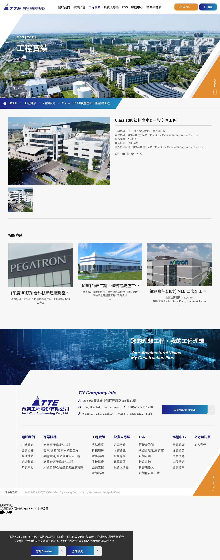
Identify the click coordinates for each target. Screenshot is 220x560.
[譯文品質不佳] (8, 512)
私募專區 (120, 464)
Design (107, 494)
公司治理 (120, 447)
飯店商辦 (98, 458)
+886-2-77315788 (140, 410)
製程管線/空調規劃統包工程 (61, 458)
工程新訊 (178, 464)
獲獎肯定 (178, 453)
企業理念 (28, 447)
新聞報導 (178, 447)
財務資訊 (120, 453)
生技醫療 (98, 464)
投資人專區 (111, 7)
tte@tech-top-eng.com (101, 410)
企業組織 (28, 453)
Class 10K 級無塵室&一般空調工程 (86, 103)
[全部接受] (84, 551)
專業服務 (79, 7)
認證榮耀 (28, 464)
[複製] (141, 153)
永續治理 (145, 458)
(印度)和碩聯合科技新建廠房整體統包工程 (115, 293)
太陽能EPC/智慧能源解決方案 (63, 470)
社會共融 (145, 464)
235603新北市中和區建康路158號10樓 (109, 403)
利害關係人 (146, 470)
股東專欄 (120, 458)
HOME (10, 103)
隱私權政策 (11, 495)
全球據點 (28, 458)
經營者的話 (146, 447)
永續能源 (98, 475)
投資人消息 (121, 470)
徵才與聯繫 (153, 7)
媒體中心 (137, 7)
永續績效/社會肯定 (151, 453)
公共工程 (98, 470)
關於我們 (64, 7)
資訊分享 (178, 470)
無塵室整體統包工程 (56, 447)
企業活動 (178, 458)
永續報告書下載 (149, 475)
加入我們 (200, 447)
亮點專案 (98, 447)
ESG (125, 7)
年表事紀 (28, 470)
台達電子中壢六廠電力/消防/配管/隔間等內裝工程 (52, 295)
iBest (117, 494)
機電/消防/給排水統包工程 (61, 453)
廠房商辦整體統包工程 (58, 464)
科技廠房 (49, 103)
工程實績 (95, 7)
